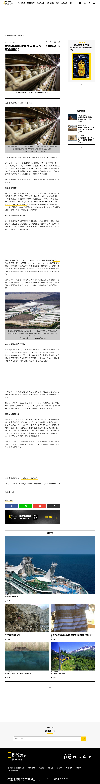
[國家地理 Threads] (84, 757)
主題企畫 (64, 3)
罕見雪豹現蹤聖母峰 (12, 635)
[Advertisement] (50, 19)
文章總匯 (21, 35)
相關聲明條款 (31, 768)
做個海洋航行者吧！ (12, 596)
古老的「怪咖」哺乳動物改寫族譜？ (18, 673)
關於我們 (10, 768)
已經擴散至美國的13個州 (37, 169)
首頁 (6, 35)
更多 (72, 3)
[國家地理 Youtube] (75, 757)
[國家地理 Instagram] (69, 757)
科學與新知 (21, 3)
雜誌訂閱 (59, 768)
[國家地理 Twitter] (79, 757)
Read (80, 121)
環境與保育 (31, 3)
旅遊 (57, 3)
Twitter (52, 484)
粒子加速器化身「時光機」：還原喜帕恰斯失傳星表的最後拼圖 (86, 140)
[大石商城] (94, 3)
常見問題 (41, 768)
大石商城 (78, 768)
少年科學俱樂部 (13, 770)
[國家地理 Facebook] (65, 757)
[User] (85, 3)
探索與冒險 (50, 3)
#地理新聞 (9, 500)
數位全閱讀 (69, 768)
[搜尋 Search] (89, 3)
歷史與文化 (40, 3)
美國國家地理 (20, 768)
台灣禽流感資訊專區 (29, 478)
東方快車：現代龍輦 (58, 673)
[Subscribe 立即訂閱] (83, 739)
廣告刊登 (50, 768)
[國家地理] (8, 5)
